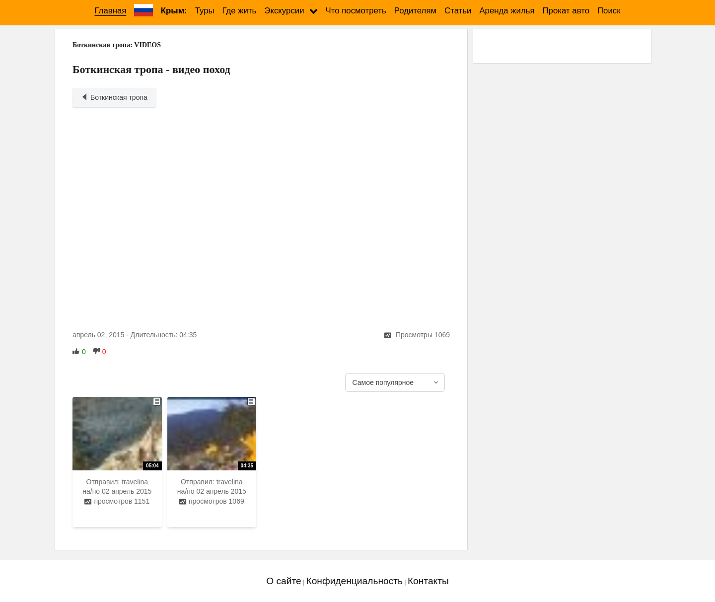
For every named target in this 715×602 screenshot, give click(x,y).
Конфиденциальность (354, 581)
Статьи (457, 10)
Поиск (609, 10)
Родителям (415, 10)
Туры (204, 10)
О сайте (283, 581)
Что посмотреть (356, 10)
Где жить (239, 10)
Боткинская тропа (114, 97)
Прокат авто (566, 10)
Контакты (428, 581)
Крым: (174, 10)
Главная (110, 10)
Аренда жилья (506, 10)
